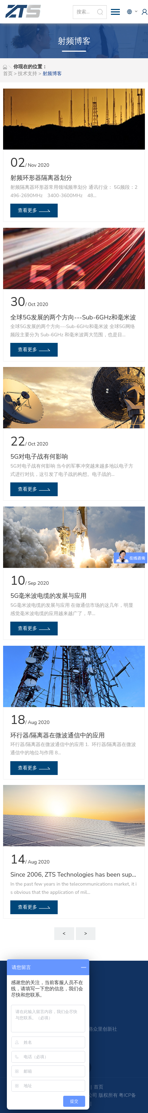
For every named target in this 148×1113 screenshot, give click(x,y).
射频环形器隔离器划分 (41, 178)
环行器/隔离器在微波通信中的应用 (57, 735)
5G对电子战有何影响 (39, 456)
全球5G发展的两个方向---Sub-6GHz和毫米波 (73, 317)
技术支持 (27, 73)
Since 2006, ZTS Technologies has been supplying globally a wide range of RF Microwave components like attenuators (74, 874)
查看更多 (27, 210)
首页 (8, 73)
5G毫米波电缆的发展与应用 (48, 596)
